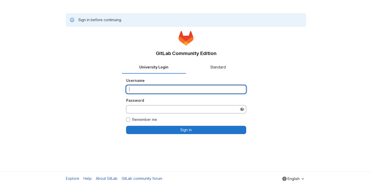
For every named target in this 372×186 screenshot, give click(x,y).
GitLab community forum (142, 178)
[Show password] (242, 109)
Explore (72, 178)
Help (87, 178)
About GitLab (107, 178)
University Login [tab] (153, 67)
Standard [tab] (218, 67)
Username (135, 80)
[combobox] (293, 179)
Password (135, 100)
